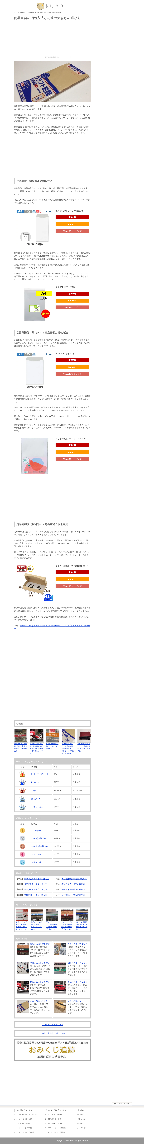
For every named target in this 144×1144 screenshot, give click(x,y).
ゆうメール (36, 799)
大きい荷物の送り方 (76, 1001)
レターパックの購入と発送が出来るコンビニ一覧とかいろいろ (22, 924)
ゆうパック (36, 782)
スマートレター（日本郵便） (57, 1128)
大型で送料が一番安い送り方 (74, 879)
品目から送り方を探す (40, 963)
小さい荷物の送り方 (39, 1001)
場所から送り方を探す (40, 944)
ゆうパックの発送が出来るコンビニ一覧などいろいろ (37, 924)
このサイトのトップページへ (52, 1033)
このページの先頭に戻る (52, 1025)
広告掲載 (80, 1123)
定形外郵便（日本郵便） (56, 1123)
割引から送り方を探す (77, 963)
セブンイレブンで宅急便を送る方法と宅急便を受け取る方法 (67, 924)
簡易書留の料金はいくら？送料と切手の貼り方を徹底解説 (84, 746)
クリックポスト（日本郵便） (26, 1132)
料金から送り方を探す (77, 944)
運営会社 (80, 1114)
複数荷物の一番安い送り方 (35, 895)
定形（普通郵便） (39, 838)
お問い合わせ (81, 1119)
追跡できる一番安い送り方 (35, 884)
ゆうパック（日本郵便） (25, 1119)
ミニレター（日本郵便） (56, 1114)
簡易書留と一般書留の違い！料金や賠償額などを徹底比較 (21, 746)
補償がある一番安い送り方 (73, 889)
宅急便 (34, 790)
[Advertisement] (52, 37)
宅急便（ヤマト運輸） (24, 1123)
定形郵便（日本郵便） (55, 1119)
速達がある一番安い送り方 (35, 889)
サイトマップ (81, 1128)
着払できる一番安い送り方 (73, 884)
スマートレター (38, 854)
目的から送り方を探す (77, 982)
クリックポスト (38, 807)
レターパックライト (40, 774)
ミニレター (36, 830)
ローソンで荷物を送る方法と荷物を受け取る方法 (82, 924)
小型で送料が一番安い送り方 (36, 879)
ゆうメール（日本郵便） (25, 1128)
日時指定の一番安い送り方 (73, 895)
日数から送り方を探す (40, 982)
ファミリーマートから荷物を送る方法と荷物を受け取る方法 (52, 924)
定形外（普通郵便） (40, 846)
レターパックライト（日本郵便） (28, 1114)
